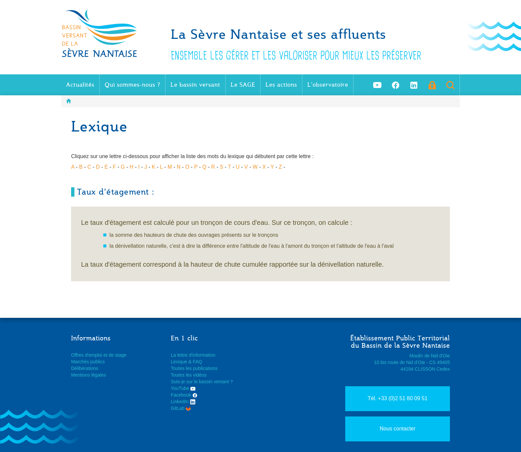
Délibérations (84, 368)
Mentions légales (88, 375)
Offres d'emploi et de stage (99, 355)
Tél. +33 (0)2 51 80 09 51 (397, 398)
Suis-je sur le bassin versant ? (202, 381)
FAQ (197, 361)
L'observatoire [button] (327, 84)
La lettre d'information (193, 355)
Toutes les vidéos (188, 375)
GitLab (181, 408)
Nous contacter (398, 428)
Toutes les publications (194, 368)
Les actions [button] (281, 84)
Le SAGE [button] (243, 84)
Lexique (179, 361)
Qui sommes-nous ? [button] (132, 84)
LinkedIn (183, 401)
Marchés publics (88, 361)
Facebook (184, 395)
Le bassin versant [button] (195, 84)
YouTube (183, 388)
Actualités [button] (80, 84)
